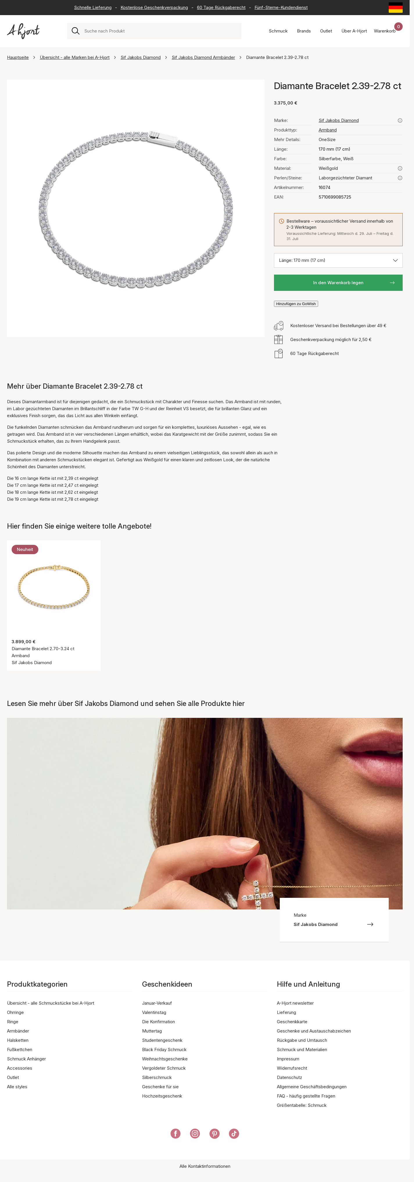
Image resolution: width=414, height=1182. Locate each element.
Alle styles (17, 1086)
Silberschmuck (157, 1077)
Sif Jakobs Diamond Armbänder (203, 57)
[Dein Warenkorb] (388, 31)
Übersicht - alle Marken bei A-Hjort (75, 57)
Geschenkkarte (292, 1021)
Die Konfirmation (158, 1021)
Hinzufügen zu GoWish (296, 304)
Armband (328, 130)
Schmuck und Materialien (302, 1049)
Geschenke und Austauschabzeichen (314, 1031)
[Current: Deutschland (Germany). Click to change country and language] (396, 7)
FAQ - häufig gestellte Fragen (306, 1096)
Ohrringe (15, 1012)
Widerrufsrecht (292, 1068)
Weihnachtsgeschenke (165, 1059)
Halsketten (17, 1040)
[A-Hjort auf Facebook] (176, 1135)
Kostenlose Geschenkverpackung (154, 7)
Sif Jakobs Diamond (141, 57)
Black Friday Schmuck (164, 1049)
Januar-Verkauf (157, 1003)
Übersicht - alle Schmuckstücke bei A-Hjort (50, 1003)
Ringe (12, 1021)
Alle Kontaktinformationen (205, 1166)
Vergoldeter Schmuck (164, 1068)
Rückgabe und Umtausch (302, 1040)
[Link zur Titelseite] (23, 31)
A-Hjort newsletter (295, 1003)
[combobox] (160, 31)
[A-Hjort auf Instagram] (195, 1135)
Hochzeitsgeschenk (162, 1096)
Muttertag (152, 1031)
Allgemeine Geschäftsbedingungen (312, 1086)
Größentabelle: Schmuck (302, 1105)
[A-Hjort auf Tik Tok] (234, 1135)
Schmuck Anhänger (26, 1059)
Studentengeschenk (162, 1040)
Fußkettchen (19, 1049)
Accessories (19, 1068)
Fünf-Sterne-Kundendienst (281, 7)
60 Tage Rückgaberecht (221, 7)
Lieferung (286, 1012)
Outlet (13, 1077)
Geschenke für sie (160, 1086)
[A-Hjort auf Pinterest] (214, 1135)
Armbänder (18, 1031)
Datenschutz (289, 1077)
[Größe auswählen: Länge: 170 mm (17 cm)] (338, 260)
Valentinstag (154, 1012)
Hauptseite (18, 57)
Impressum (288, 1059)
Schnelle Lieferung (93, 7)
